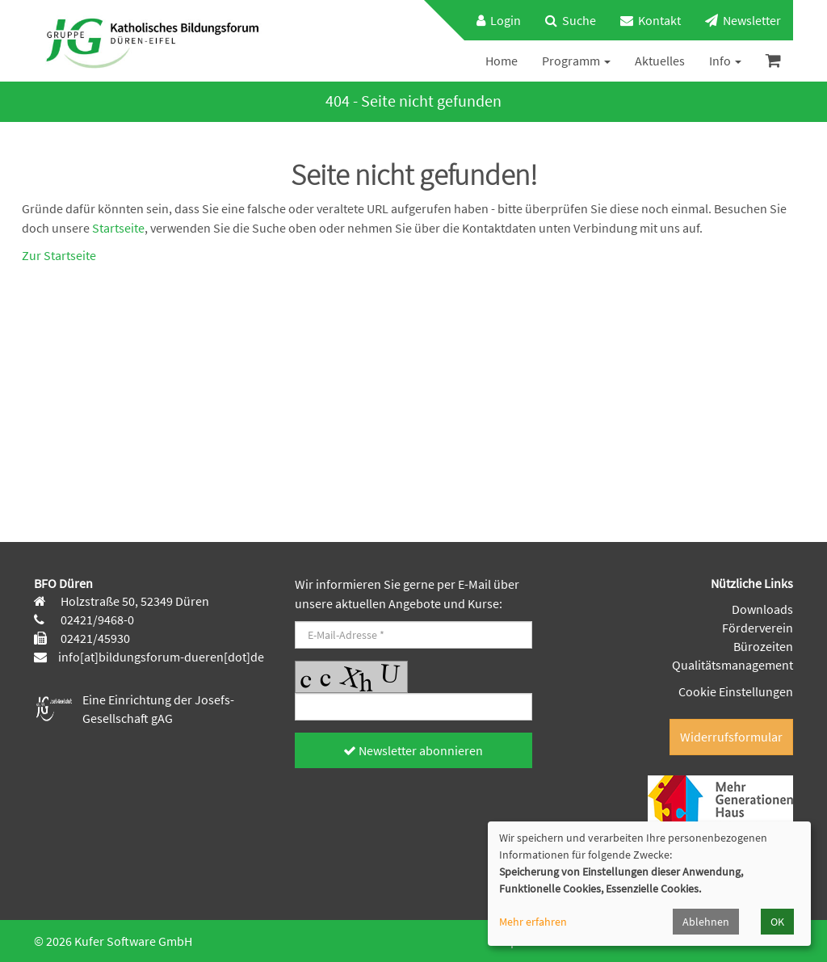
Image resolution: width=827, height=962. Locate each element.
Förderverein (757, 628)
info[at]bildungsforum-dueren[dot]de (161, 657)
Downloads (762, 609)
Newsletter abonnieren (413, 750)
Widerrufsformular (731, 737)
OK (777, 921)
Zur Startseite (59, 255)
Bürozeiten (763, 646)
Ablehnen (705, 921)
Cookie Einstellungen (735, 691)
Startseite (118, 228)
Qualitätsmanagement (732, 665)
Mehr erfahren (533, 921)
